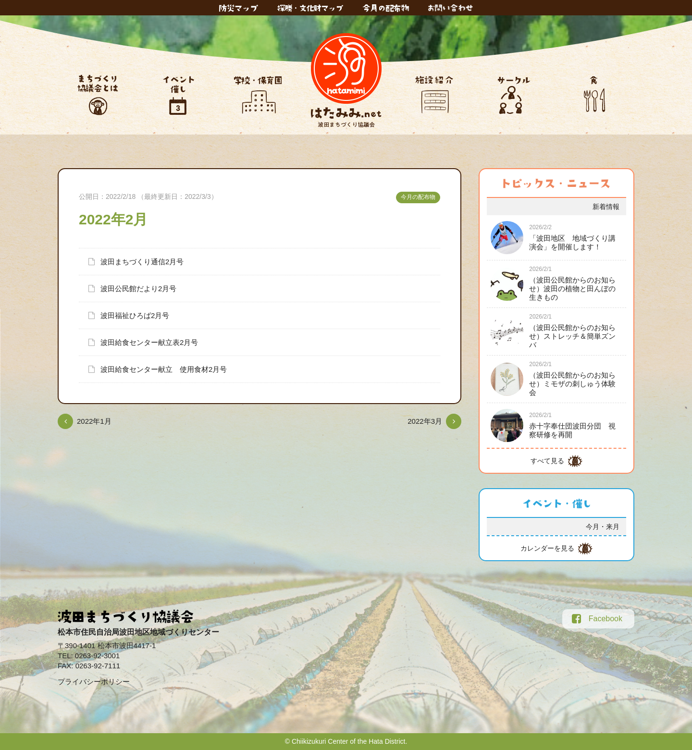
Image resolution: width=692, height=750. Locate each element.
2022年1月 (94, 421)
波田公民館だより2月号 (138, 288)
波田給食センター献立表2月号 (149, 342)
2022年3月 (425, 421)
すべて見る (547, 461)
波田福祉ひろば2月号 (134, 315)
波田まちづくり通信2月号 (142, 262)
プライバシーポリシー (94, 681)
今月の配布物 (418, 197)
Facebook (597, 618)
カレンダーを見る (547, 548)
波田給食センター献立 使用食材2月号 (163, 369)
